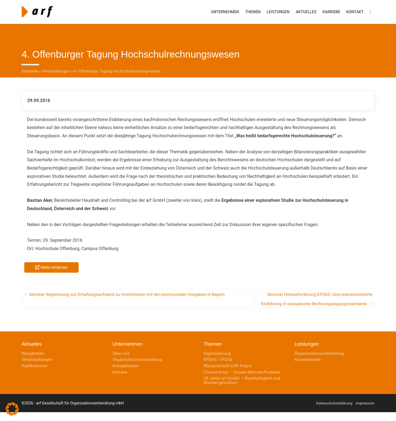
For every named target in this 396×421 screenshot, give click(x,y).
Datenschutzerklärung (333, 412)
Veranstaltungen (56, 69)
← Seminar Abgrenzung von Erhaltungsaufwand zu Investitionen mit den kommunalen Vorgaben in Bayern (127, 292)
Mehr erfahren (51, 265)
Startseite (30, 69)
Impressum (364, 412)
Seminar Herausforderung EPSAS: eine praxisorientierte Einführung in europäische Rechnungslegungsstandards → (317, 294)
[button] (370, 10)
